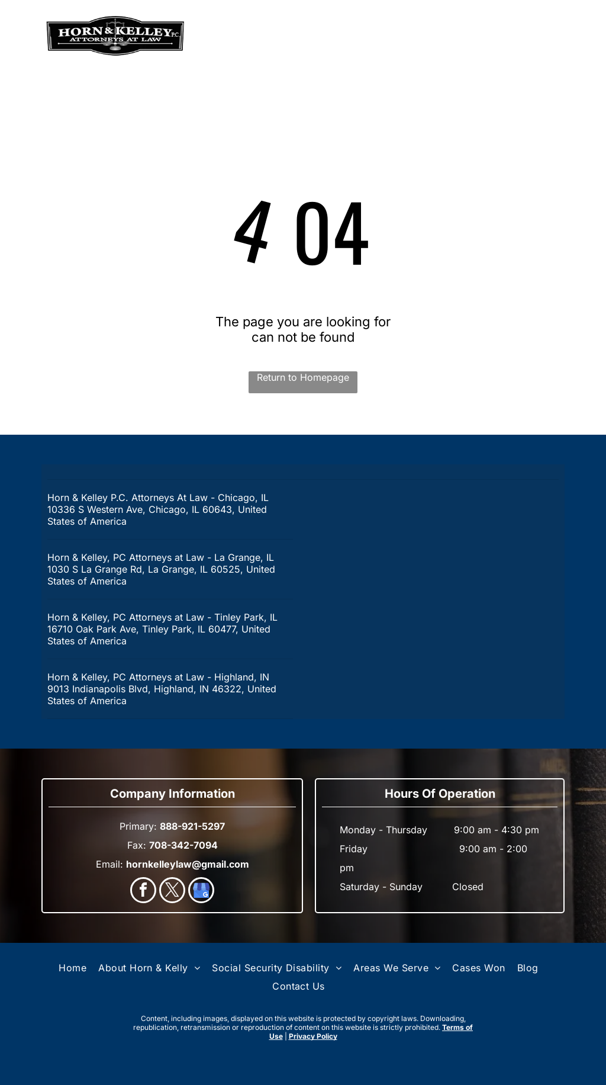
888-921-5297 (523, 36)
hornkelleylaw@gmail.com (187, 864)
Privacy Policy (313, 1036)
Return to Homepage (303, 377)
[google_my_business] (201, 891)
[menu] (26, 36)
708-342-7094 (183, 845)
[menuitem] (72, 968)
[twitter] (172, 891)
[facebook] (143, 891)
